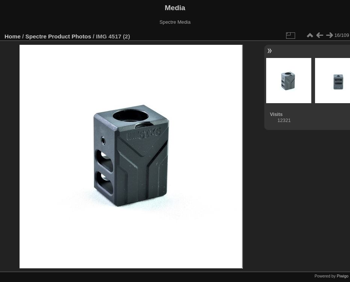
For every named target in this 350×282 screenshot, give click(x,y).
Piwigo (342, 276)
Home (13, 36)
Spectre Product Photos (58, 36)
